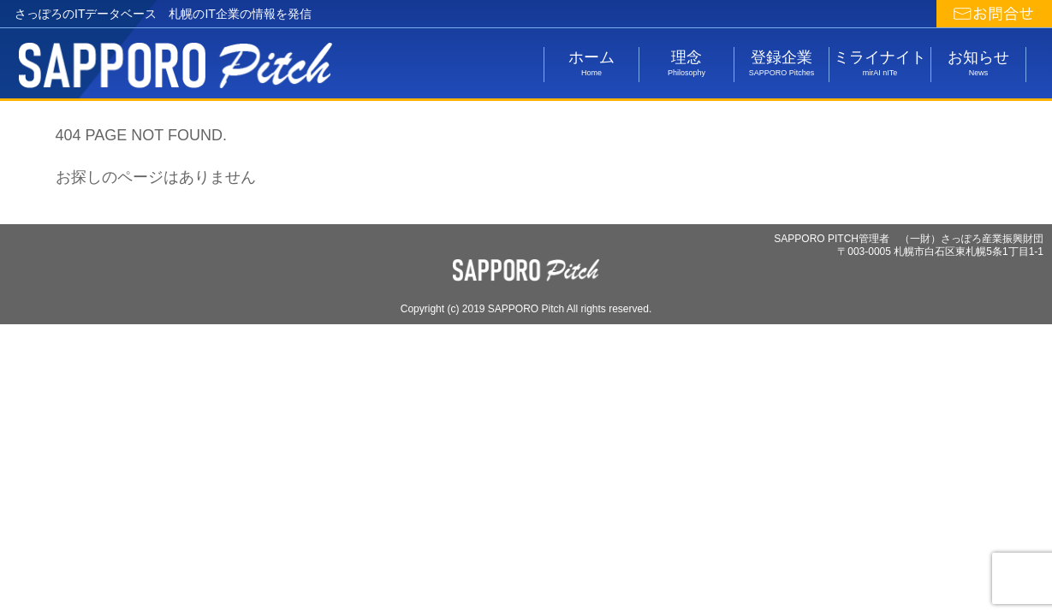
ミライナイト (880, 63)
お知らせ (978, 63)
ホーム (591, 63)
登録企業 (782, 63)
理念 (686, 63)
